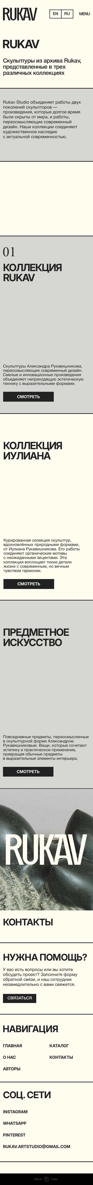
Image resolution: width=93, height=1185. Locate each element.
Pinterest (14, 1135)
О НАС (9, 1057)
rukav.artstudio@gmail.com (36, 1146)
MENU (84, 14)
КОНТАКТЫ (61, 1057)
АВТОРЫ (11, 1068)
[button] (19, 998)
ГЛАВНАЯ (12, 1045)
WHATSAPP (14, 1123)
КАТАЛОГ (59, 1045)
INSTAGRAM (15, 1111)
